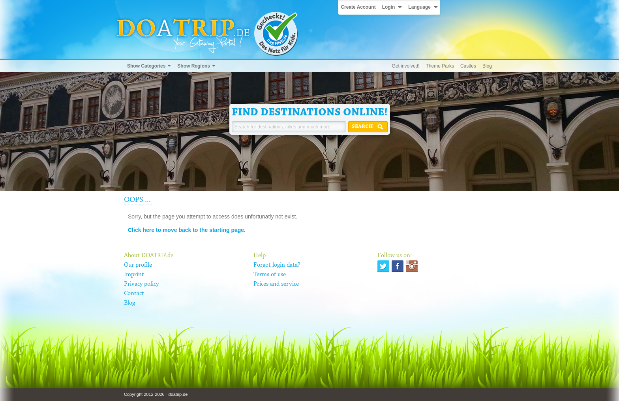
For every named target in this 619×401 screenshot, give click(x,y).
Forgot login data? (276, 265)
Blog (487, 66)
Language (419, 7)
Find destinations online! (310, 112)
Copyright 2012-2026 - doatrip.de (156, 394)
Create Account (358, 7)
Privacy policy (141, 284)
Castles (468, 66)
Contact (134, 293)
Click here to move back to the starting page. (187, 230)
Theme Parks (440, 66)
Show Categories (146, 66)
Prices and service (276, 284)
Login (388, 7)
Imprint (134, 274)
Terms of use (269, 274)
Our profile (138, 265)
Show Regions (193, 66)
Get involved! (406, 66)
